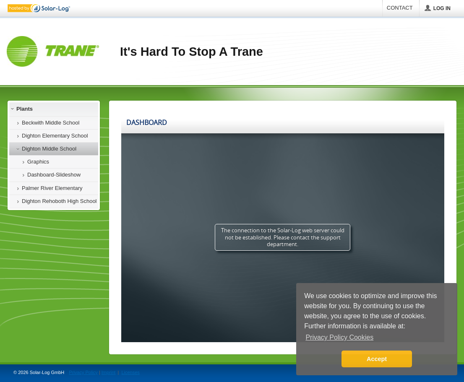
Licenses (130, 372)
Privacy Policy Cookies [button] (339, 337)
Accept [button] (377, 359)
